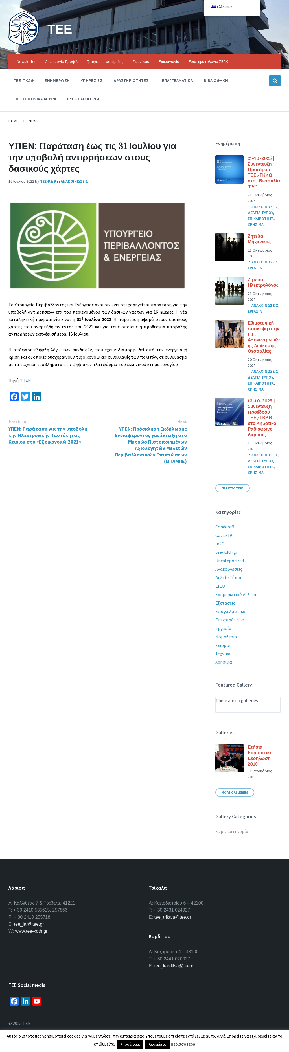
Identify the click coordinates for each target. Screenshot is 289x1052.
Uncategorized (229, 560)
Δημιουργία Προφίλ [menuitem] (61, 61)
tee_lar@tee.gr (29, 924)
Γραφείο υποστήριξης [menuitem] (105, 61)
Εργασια (255, 267)
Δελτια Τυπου (260, 212)
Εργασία (223, 628)
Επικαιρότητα (229, 620)
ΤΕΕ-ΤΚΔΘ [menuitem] (24, 80)
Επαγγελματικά (230, 611)
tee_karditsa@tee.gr (174, 965)
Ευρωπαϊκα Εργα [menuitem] (83, 99)
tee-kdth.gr (226, 552)
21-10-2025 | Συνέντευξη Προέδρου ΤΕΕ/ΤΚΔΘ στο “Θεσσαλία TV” (264, 172)
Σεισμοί (223, 645)
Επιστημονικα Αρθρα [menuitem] (35, 99)
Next (182, 421)
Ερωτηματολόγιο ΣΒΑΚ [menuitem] (208, 61)
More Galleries (235, 792)
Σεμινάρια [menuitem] (141, 61)
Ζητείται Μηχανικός (259, 238)
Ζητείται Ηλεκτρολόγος (263, 282)
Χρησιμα (256, 224)
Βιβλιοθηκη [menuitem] (216, 80)
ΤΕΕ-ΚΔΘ (48, 181)
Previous (17, 421)
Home (13, 121)
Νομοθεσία (226, 636)
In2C (219, 543)
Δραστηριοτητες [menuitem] (131, 80)
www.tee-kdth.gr (31, 931)
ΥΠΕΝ (25, 380)
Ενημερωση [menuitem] (57, 80)
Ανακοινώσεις (228, 569)
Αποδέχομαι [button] (130, 1044)
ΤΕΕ (60, 28)
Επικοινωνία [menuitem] (169, 61)
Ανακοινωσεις (74, 181)
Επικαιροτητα (261, 218)
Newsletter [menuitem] (26, 61)
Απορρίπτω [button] (158, 1044)
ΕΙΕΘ (220, 586)
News (33, 121)
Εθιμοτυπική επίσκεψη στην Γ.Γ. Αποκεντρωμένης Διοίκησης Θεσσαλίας (264, 337)
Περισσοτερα (233, 488)
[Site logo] (23, 43)
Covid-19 (223, 535)
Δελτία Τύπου (228, 577)
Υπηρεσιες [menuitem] (91, 80)
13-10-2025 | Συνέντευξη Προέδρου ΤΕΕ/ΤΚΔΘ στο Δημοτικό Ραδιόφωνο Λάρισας (262, 417)
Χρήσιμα (223, 662)
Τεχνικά (223, 653)
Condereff (224, 527)
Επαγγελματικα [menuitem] (177, 80)
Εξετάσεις (225, 603)
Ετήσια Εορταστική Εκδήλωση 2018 (260, 755)
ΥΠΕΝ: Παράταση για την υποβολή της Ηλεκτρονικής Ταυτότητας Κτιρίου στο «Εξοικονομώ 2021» (47, 435)
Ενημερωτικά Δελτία (235, 594)
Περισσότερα (183, 1044)
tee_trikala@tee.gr (172, 917)
